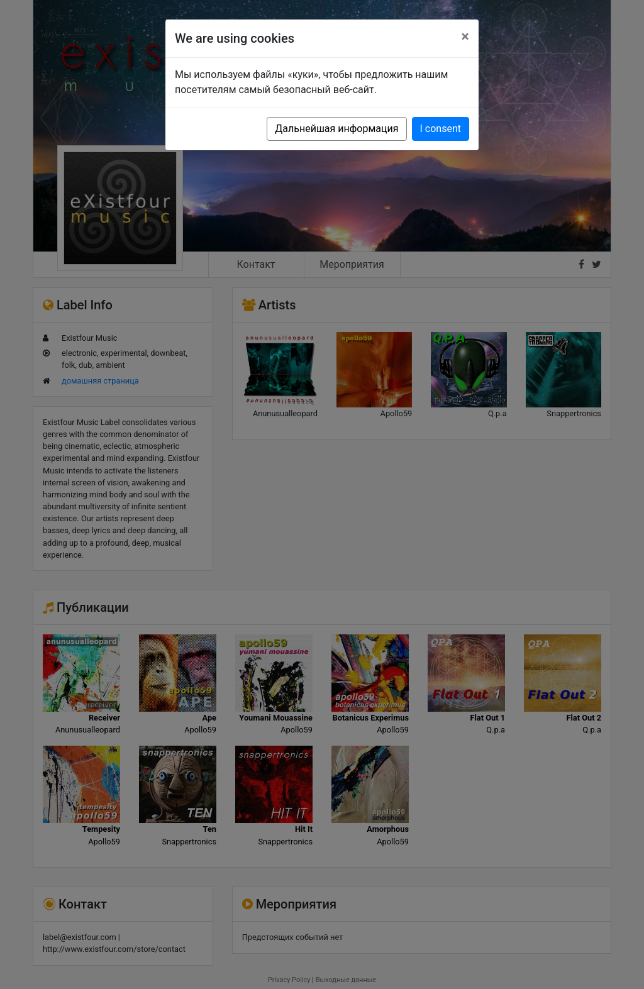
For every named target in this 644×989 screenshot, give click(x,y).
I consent (440, 129)
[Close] (465, 36)
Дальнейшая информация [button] (336, 129)
